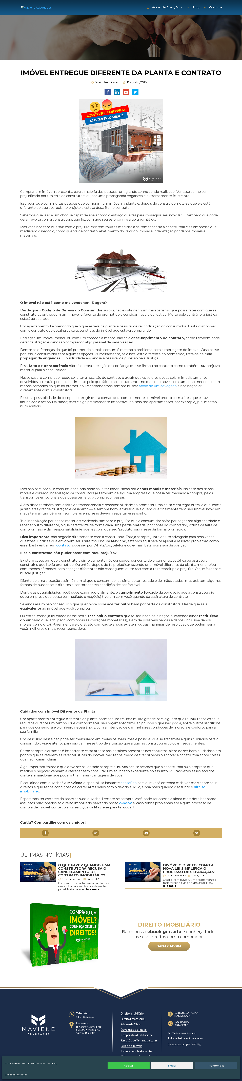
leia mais (92, 888)
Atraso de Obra (130, 1023)
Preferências (216, 1065)
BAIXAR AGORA (169, 945)
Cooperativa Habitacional (137, 1034)
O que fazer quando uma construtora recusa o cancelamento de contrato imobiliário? (84, 869)
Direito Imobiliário (106, 81)
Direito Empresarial (133, 1018)
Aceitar (128, 1065)
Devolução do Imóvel (134, 1029)
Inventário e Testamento (136, 1050)
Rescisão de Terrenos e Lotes (139, 1039)
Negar (172, 1065)
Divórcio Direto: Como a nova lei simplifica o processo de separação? (189, 867)
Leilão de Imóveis (131, 1045)
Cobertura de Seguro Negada (139, 1055)
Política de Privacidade (16, 1074)
